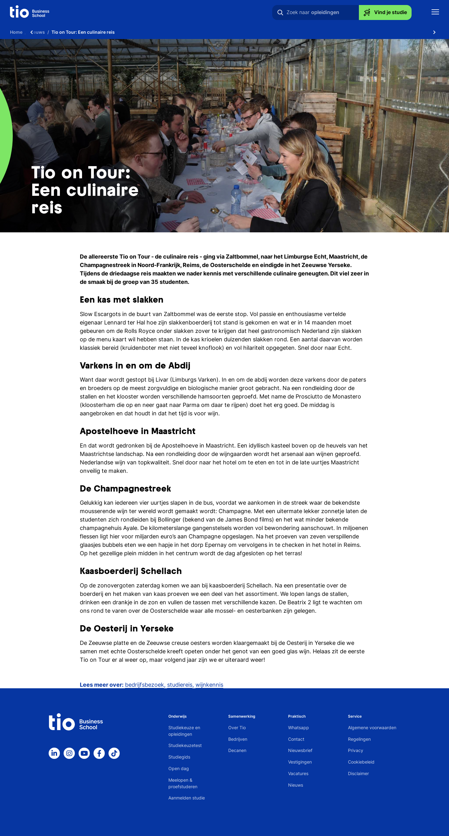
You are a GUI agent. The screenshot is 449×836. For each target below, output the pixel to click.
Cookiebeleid (361, 761)
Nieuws (295, 785)
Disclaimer (358, 773)
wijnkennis (209, 684)
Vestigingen (300, 761)
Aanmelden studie (186, 797)
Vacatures (298, 773)
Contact (296, 739)
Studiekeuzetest (185, 745)
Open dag (178, 768)
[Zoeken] (280, 12)
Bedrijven (237, 739)
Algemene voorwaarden (372, 727)
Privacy (355, 750)
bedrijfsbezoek (144, 684)
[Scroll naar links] (31, 32)
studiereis (179, 684)
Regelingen (359, 739)
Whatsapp (298, 727)
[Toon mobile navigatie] (435, 12)
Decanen (237, 750)
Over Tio (237, 727)
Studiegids (179, 756)
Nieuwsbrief (300, 750)
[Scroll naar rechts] (434, 32)
